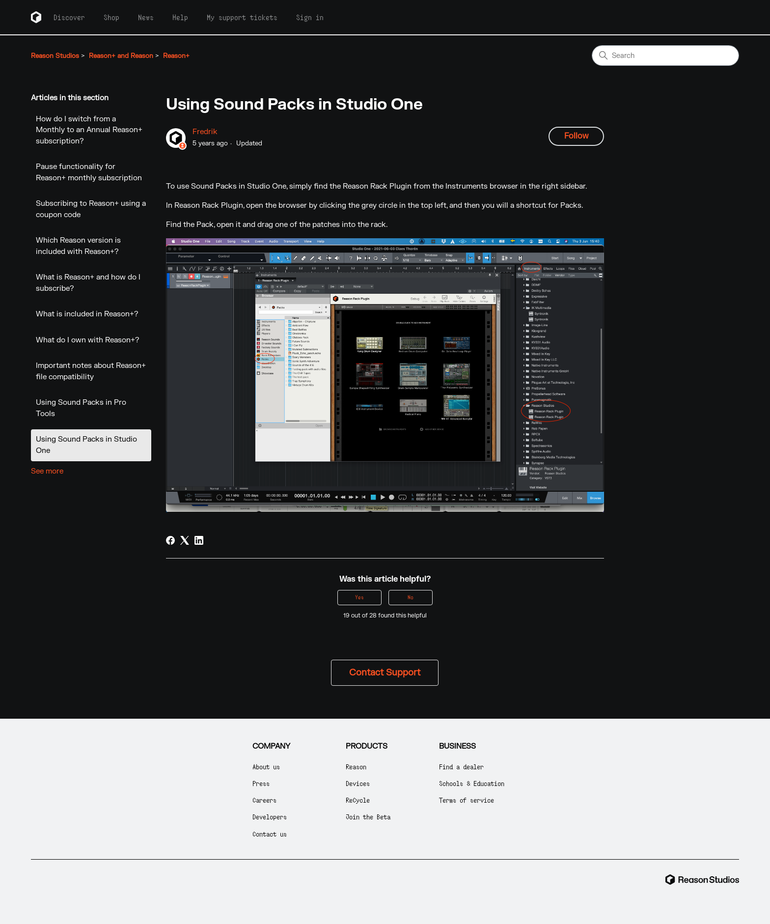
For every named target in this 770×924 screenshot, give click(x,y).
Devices (358, 783)
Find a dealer (461, 766)
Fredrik (205, 132)
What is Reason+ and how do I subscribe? (88, 283)
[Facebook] (170, 540)
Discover (69, 17)
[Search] (665, 55)
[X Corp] (184, 540)
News (146, 17)
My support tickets (242, 17)
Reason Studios (55, 56)
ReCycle (358, 800)
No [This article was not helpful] (410, 597)
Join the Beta (368, 816)
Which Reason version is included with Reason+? (78, 246)
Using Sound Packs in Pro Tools (81, 408)
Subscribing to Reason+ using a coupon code (91, 209)
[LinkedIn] (198, 540)
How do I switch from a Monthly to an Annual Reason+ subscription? (89, 130)
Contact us (269, 834)
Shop (111, 17)
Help (180, 17)
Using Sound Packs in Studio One (86, 445)
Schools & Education (471, 783)
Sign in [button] (310, 17)
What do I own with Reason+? (87, 340)
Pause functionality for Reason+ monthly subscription (89, 172)
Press (261, 783)
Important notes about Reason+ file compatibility (91, 371)
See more (47, 471)
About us (266, 766)
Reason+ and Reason (121, 56)
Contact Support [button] (384, 672)
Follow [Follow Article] (576, 136)
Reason (356, 766)
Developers (269, 816)
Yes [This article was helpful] (359, 597)
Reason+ (176, 56)
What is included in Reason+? (87, 314)
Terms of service (466, 800)
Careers (264, 800)
